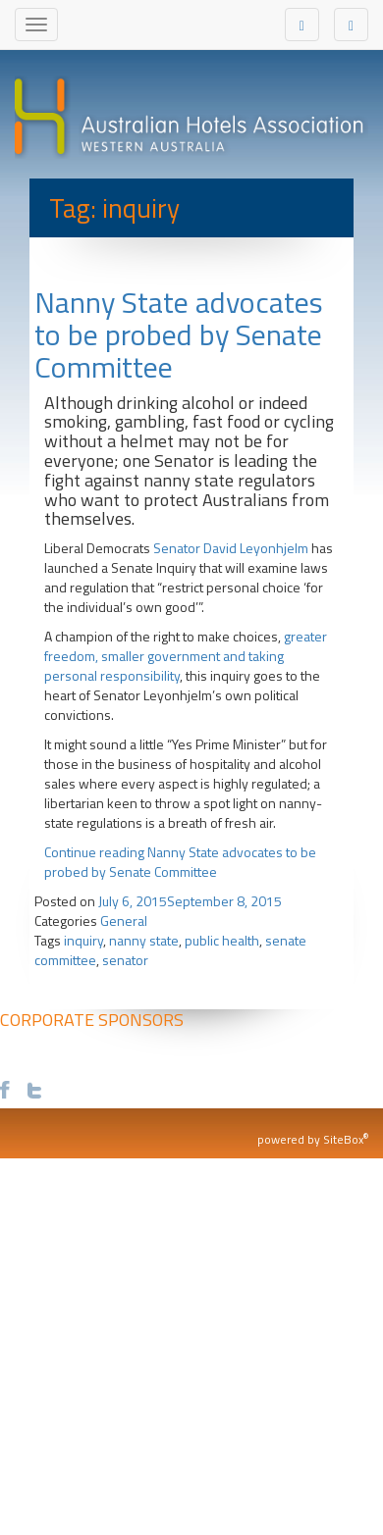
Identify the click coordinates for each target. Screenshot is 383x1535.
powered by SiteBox (312, 1139)
